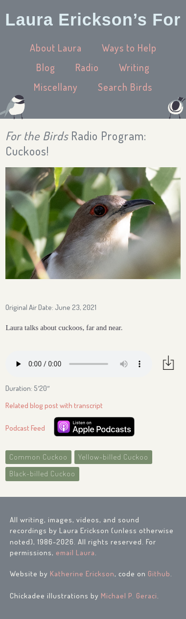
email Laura (75, 552)
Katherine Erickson (82, 573)
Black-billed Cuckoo (42, 473)
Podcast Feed (25, 428)
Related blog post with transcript (54, 405)
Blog (45, 67)
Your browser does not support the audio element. (78, 364)
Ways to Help (129, 47)
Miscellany (56, 86)
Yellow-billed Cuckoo (113, 457)
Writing (134, 67)
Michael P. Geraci (129, 595)
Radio (87, 67)
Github (159, 573)
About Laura (56, 47)
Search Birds (125, 86)
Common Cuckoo (38, 457)
